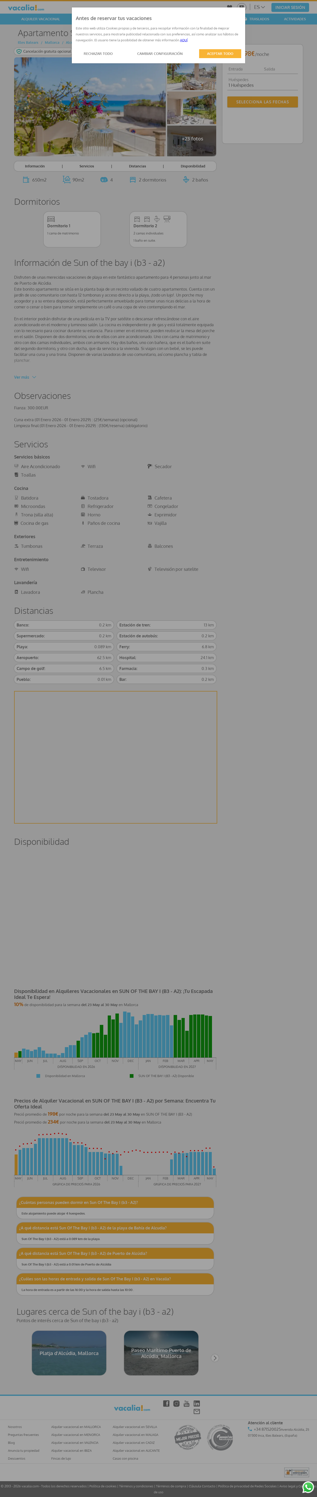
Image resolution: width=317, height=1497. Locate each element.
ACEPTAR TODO (220, 53)
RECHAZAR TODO (98, 53)
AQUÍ (183, 40)
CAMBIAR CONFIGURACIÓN (160, 53)
